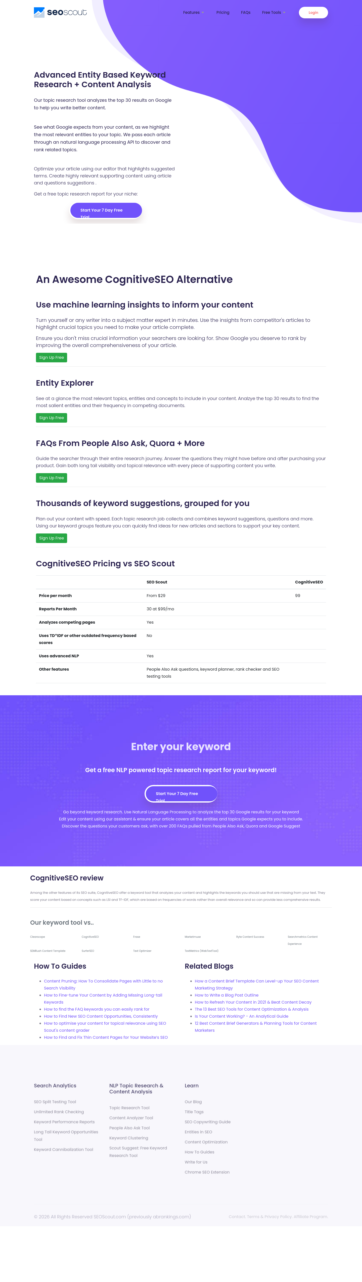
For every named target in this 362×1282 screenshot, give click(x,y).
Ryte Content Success (250, 937)
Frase (136, 937)
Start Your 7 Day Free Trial (101, 212)
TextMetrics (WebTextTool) (201, 951)
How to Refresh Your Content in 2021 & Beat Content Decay (253, 1002)
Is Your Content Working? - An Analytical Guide (241, 1016)
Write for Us (196, 1166)
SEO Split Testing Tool (55, 1106)
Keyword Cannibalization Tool (63, 1153)
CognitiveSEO (90, 937)
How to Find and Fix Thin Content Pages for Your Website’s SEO (106, 1037)
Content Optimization (206, 1146)
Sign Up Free (51, 357)
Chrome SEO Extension (207, 1176)
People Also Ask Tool (129, 1132)
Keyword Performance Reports (64, 1126)
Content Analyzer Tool (131, 1122)
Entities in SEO (198, 1136)
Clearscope (37, 937)
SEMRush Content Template (47, 951)
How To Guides (199, 1156)
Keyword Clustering (128, 1142)
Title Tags (194, 1116)
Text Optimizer (142, 951)
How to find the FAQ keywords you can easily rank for (97, 1009)
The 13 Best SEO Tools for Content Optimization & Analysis (252, 1009)
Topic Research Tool (129, 1112)
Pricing (223, 12)
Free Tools (274, 12)
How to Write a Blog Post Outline (226, 995)
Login (313, 12)
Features (194, 12)
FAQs (246, 12)
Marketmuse (193, 937)
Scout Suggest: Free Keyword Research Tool (138, 1155)
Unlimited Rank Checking (59, 1116)
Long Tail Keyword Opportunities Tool (66, 1139)
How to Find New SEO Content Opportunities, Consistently (101, 1016)
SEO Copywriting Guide (208, 1126)
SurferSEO (88, 951)
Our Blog (193, 1106)
